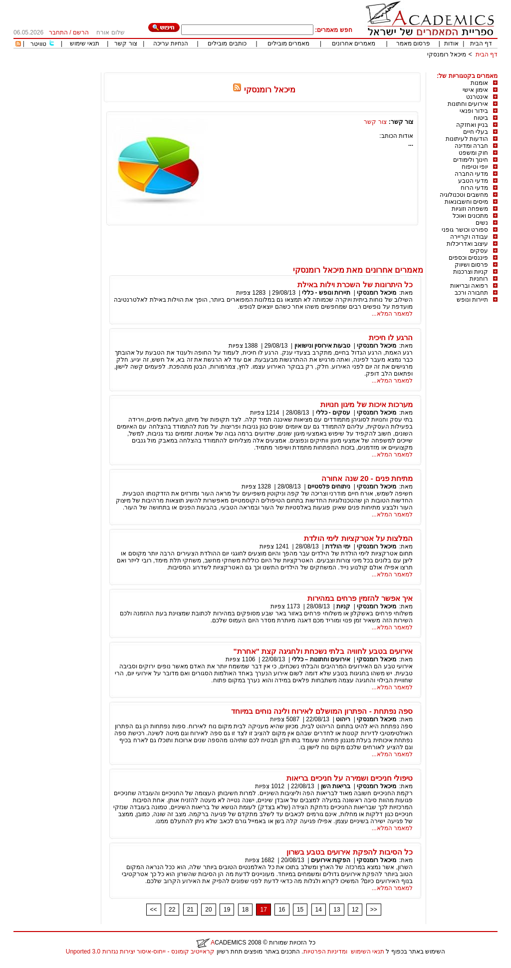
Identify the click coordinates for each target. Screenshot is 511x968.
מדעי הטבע (473, 180)
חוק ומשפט (473, 152)
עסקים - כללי (333, 412)
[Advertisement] (316, 68)
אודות (451, 43)
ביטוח (481, 117)
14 (318, 909)
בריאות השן (335, 786)
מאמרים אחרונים (353, 43)
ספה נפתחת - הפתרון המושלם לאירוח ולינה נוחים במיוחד (322, 711)
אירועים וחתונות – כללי (321, 659)
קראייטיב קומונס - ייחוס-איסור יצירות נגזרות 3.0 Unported (140, 951)
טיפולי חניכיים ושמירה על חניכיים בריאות (349, 778)
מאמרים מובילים (288, 43)
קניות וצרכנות (470, 271)
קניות (342, 606)
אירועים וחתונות (468, 103)
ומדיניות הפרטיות (325, 951)
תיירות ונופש (472, 299)
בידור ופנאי (474, 110)
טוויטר (38, 43)
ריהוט (342, 719)
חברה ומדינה (471, 145)
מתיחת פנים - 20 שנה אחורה (367, 478)
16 (281, 909)
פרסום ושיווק (471, 264)
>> (373, 909)
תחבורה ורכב (471, 292)
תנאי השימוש (367, 951)
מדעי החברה (471, 173)
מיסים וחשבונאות (466, 201)
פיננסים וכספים (468, 257)
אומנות (479, 82)
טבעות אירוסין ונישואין (322, 345)
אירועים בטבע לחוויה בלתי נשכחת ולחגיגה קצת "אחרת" (323, 651)
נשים (482, 222)
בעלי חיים (475, 131)
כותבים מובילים (227, 43)
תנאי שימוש (84, 43)
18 (245, 909)
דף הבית (481, 43)
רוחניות (479, 278)
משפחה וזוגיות (470, 208)
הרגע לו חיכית (391, 337)
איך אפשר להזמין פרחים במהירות (360, 598)
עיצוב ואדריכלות (467, 243)
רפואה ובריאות (469, 285)
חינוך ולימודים (470, 159)
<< (153, 909)
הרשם (81, 32)
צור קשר (125, 43)
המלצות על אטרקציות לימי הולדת (358, 538)
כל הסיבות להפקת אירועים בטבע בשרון (349, 852)
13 (336, 909)
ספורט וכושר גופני (465, 229)
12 (355, 909)
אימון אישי (475, 89)
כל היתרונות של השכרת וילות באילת (355, 284)
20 (208, 909)
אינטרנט (477, 96)
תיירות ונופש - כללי (326, 292)
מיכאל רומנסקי (446, 54)
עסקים (479, 250)
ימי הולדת (337, 546)
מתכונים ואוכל (470, 215)
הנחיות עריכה (170, 43)
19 (227, 909)
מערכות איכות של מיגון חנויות (366, 404)
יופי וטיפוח (475, 166)
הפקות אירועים (330, 860)
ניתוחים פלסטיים (328, 486)
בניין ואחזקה (472, 124)
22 (172, 909)
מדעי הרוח (474, 187)
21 (190, 909)
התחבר (58, 32)
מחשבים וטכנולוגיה (464, 194)
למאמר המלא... (392, 313)
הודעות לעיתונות (467, 138)
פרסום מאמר (413, 43)
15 (300, 909)
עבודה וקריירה (469, 236)
